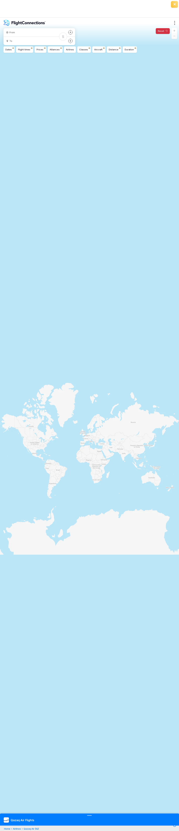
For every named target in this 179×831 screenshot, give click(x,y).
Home (7, 828)
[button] (174, 31)
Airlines (17, 828)
